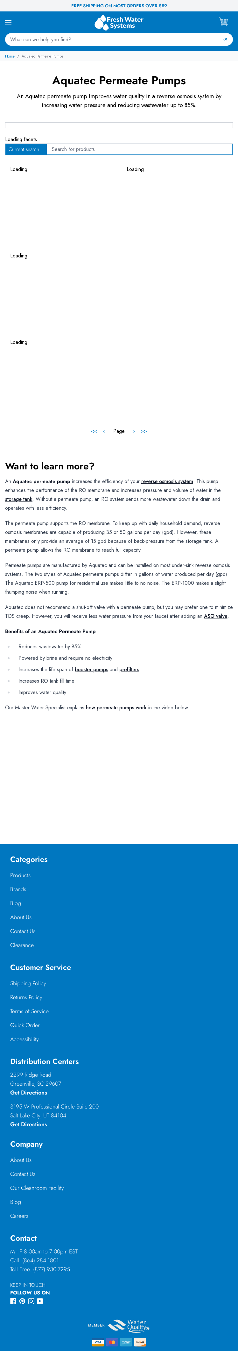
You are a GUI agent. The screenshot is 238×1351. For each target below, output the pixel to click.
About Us (21, 917)
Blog (15, 903)
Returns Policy (26, 997)
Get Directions (28, 1092)
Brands (18, 889)
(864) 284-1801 (40, 1260)
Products (20, 875)
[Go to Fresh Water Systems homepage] (119, 22)
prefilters (129, 669)
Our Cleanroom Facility (37, 1188)
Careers (19, 1216)
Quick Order (25, 1025)
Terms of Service (29, 1011)
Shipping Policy (28, 983)
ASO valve (216, 616)
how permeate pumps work (116, 707)
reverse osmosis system (167, 481)
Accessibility (24, 1039)
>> (144, 431)
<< (94, 431)
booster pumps (91, 669)
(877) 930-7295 (51, 1269)
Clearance (22, 945)
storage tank (18, 499)
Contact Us (22, 931)
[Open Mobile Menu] (8, 22)
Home (10, 56)
